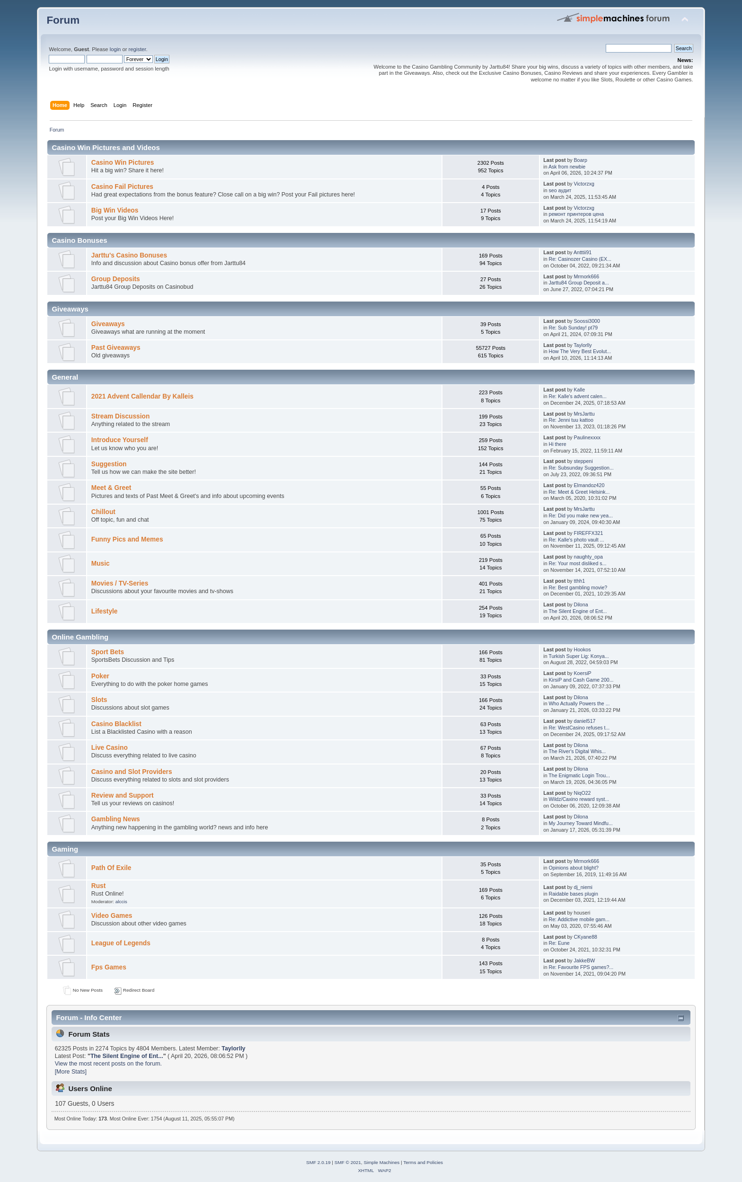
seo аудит (560, 190)
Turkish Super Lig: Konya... (578, 656)
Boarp (580, 160)
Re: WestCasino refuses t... (579, 727)
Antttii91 (583, 252)
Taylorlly (583, 345)
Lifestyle (104, 611)
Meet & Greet (111, 487)
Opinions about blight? (574, 868)
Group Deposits (115, 279)
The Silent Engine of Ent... (577, 611)
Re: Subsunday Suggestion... (581, 468)
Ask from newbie (566, 166)
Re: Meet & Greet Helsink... (579, 492)
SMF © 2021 (348, 1162)
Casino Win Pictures (122, 162)
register (137, 49)
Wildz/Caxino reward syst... (579, 799)
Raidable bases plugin (573, 894)
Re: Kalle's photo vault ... (576, 539)
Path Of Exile (111, 867)
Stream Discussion (120, 416)
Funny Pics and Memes (127, 539)
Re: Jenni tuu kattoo (571, 420)
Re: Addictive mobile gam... (579, 919)
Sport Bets (107, 652)
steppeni (583, 461)
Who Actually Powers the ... (579, 703)
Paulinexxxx (587, 437)
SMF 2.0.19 (318, 1162)
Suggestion (109, 464)
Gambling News (115, 819)
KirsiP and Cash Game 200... (581, 680)
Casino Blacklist (116, 724)
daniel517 (585, 721)
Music (100, 563)
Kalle (579, 389)
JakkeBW (584, 960)
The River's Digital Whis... (577, 751)
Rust (98, 885)
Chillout (103, 511)
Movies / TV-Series (119, 583)
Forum (63, 20)
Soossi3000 (587, 321)
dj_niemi (583, 887)
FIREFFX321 (588, 533)
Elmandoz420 (589, 485)
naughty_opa (588, 557)
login (115, 49)
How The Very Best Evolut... (580, 351)
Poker (100, 676)
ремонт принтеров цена (576, 214)
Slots (99, 699)
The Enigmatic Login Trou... (579, 775)
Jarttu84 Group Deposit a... (579, 282)
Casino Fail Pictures (122, 186)
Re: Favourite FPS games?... (581, 967)
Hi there (557, 444)
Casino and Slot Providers (131, 771)
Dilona (581, 604)
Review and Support (122, 795)
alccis (121, 901)
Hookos (582, 649)
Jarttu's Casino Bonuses (129, 255)
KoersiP (583, 673)
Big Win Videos (114, 210)
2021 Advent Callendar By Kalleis (142, 396)
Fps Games (108, 967)
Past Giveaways (116, 347)
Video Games (111, 915)
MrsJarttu (584, 414)
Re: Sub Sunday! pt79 (573, 327)
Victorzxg (584, 184)
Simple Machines (381, 1162)
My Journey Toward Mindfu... (581, 823)
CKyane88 (585, 937)
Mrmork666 (587, 276)
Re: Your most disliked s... (578, 563)
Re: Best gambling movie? (578, 587)
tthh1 (579, 581)
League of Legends (120, 943)
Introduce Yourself (119, 440)
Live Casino (109, 747)
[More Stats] (71, 1071)
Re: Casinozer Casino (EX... (580, 259)
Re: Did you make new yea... (581, 515)
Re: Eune (559, 943)
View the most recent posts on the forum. (108, 1063)
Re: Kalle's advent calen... (578, 396)
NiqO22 (582, 793)
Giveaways (108, 324)
